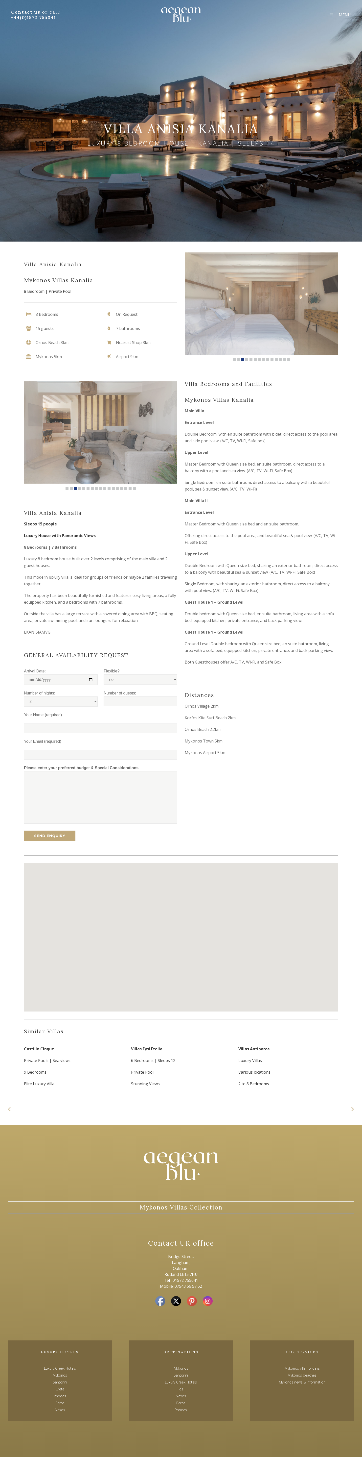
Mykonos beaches (302, 1375)
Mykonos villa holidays (302, 1368)
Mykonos (181, 1368)
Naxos (181, 1396)
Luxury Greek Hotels (60, 1368)
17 (134, 488)
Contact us (26, 12)
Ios (181, 1389)
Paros (180, 1403)
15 (125, 488)
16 (130, 488)
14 (121, 488)
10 (104, 488)
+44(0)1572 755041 (33, 17)
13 (117, 488)
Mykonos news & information (302, 1382)
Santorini (181, 1375)
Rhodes (181, 1410)
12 (113, 488)
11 (109, 488)
